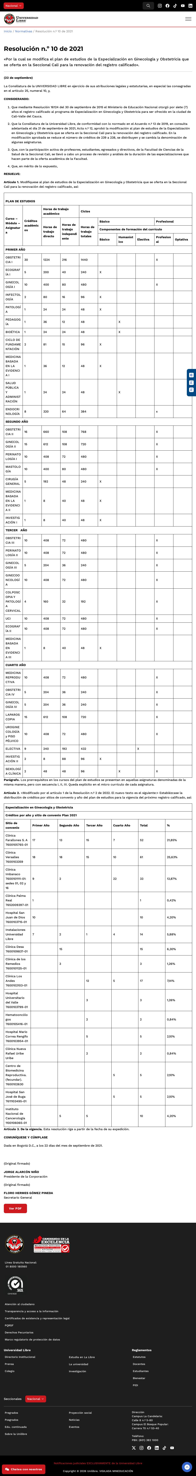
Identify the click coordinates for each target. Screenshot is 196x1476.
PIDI (135, 1385)
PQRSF (9, 1325)
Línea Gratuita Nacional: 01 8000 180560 (21, 1264)
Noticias (74, 1419)
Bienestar (139, 1378)
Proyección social (80, 1412)
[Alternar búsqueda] (148, 6)
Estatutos (139, 1356)
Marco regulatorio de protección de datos (32, 1339)
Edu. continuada (16, 1426)
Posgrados (11, 1419)
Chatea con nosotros (23, 1469)
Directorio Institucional (20, 1356)
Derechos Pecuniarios (19, 1332)
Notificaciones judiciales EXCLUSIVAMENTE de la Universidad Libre (98, 1463)
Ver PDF (15, 1208)
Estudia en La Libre (82, 1357)
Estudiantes (141, 1371)
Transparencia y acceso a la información (31, 1311)
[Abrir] (188, 19)
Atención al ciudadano (19, 1304)
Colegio (9, 1371)
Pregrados (11, 1412)
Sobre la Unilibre (16, 1433)
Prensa (9, 1364)
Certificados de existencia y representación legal (37, 1318)
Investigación (77, 1371)
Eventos (74, 1426)
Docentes (139, 1364)
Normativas (23, 31)
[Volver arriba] (187, 1467)
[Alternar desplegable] (21, 5)
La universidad (78, 1364)
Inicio (8, 31)
